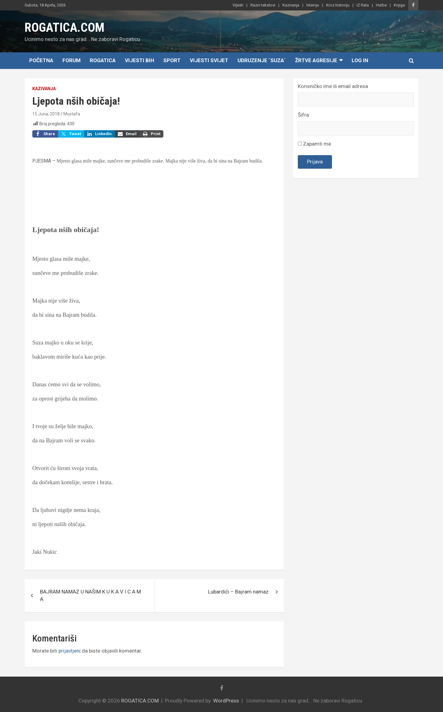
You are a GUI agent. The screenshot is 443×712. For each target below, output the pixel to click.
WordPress (226, 701)
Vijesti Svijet (209, 60)
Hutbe (381, 5)
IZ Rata (363, 5)
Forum (71, 60)
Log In (360, 60)
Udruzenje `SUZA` (261, 60)
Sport (172, 60)
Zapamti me (314, 144)
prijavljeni (69, 651)
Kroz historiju (337, 5)
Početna (41, 60)
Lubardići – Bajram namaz (238, 592)
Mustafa (71, 113)
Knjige (399, 5)
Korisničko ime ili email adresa (333, 86)
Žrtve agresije (316, 60)
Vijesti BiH (139, 60)
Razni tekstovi (262, 5)
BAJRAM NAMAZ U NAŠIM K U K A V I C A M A (90, 595)
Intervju (312, 5)
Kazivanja (290, 5)
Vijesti (238, 5)
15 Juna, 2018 (46, 113)
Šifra (303, 115)
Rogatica (103, 60)
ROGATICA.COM (64, 27)
